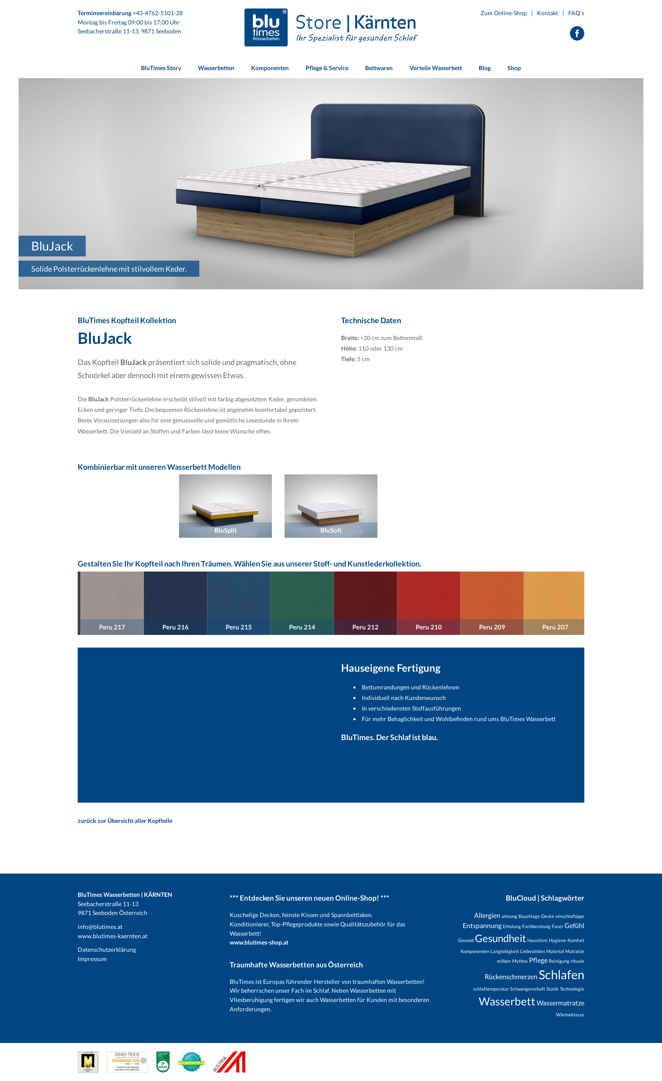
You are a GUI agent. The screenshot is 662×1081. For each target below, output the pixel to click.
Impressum (92, 958)
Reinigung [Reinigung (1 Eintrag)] (559, 961)
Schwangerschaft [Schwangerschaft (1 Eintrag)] (527, 988)
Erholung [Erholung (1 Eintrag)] (512, 926)
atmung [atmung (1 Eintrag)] (509, 916)
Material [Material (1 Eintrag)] (555, 951)
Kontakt (547, 12)
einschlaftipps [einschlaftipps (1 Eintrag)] (570, 916)
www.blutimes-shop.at (259, 942)
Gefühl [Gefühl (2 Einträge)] (574, 925)
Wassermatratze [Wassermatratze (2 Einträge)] (560, 1003)
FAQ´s (576, 12)
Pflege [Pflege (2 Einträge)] (538, 960)
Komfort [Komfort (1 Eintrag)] (575, 940)
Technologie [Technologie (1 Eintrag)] (572, 988)
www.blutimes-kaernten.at (112, 935)
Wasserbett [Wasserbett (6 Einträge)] (507, 1001)
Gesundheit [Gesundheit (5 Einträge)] (500, 938)
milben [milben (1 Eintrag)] (504, 961)
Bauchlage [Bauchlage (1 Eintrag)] (529, 916)
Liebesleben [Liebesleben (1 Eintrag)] (532, 951)
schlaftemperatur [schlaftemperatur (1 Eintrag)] (491, 988)
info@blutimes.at (100, 926)
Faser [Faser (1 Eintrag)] (557, 926)
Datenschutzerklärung (107, 949)
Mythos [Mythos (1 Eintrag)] (520, 961)
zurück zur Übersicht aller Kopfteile (125, 820)
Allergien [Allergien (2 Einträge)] (487, 915)
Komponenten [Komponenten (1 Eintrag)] (475, 951)
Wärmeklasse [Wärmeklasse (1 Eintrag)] (570, 1014)
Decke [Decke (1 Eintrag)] (547, 916)
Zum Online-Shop (503, 12)
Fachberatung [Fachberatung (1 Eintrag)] (536, 926)
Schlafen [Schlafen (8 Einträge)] (561, 974)
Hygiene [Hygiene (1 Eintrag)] (557, 940)
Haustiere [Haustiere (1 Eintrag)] (537, 940)
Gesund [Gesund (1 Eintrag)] (466, 940)
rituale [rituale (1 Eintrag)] (577, 961)
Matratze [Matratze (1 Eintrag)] (574, 951)
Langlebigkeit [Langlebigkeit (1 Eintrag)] (505, 951)
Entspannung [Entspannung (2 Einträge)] (482, 925)
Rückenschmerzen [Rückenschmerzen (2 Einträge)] (511, 976)
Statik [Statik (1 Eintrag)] (552, 988)
